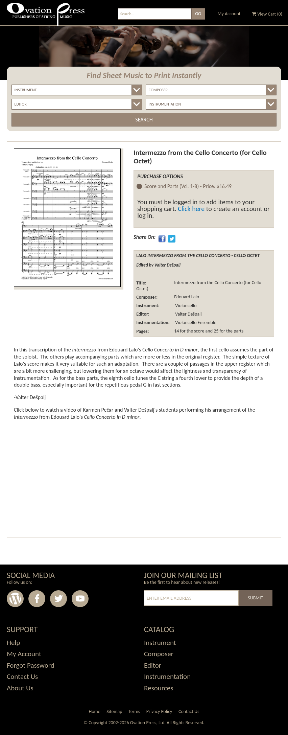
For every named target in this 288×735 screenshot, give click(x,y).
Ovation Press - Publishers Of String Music (46, 17)
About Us (20, 688)
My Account (229, 14)
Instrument (160, 642)
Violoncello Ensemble (195, 322)
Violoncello (185, 305)
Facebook (36, 598)
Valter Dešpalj (187, 314)
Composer (158, 653)
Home (94, 711)
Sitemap (114, 711)
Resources (158, 688)
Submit (255, 598)
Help (13, 642)
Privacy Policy (159, 711)
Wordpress (15, 598)
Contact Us (22, 676)
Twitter (58, 598)
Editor (152, 665)
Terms (134, 711)
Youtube (80, 598)
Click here (191, 209)
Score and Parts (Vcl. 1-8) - (188, 186)
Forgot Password (30, 665)
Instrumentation (167, 676)
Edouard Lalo (186, 297)
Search (143, 119)
